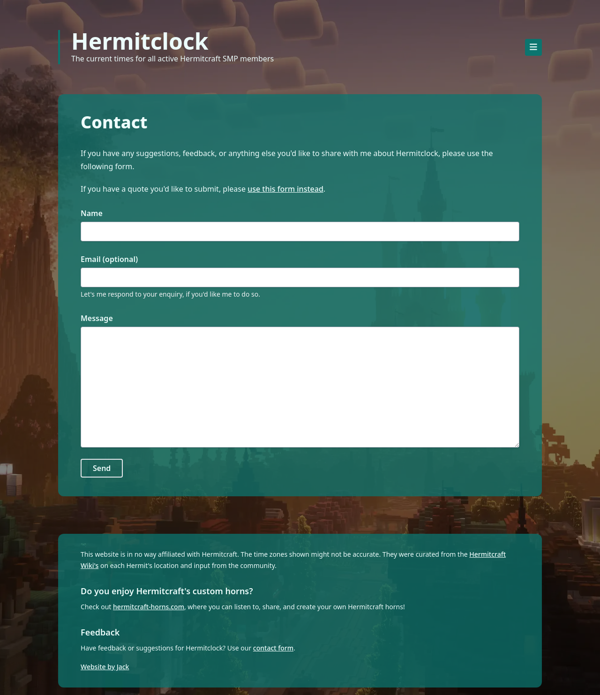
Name (92, 213)
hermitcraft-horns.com (148, 606)
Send (102, 468)
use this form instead (285, 189)
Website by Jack (105, 666)
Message (97, 318)
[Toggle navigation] (533, 47)
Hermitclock (139, 41)
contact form (273, 647)
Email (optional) (109, 259)
